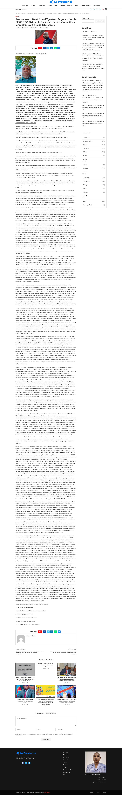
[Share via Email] (58, 48)
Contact (105, 792)
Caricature (94, 137)
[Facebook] (91, 9)
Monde (94, 165)
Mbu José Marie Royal (88, 95)
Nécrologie (94, 178)
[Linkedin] (100, 9)
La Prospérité (24, 27)
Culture (69, 6)
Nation (33, 6)
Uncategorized (94, 205)
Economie (42, 6)
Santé (55, 6)
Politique (25, 6)
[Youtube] (103, 9)
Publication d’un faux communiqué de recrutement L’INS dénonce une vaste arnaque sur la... (25, 679)
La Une (17, 16)
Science (94, 192)
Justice (94, 155)
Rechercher (85, 18)
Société (49, 6)
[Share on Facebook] (44, 48)
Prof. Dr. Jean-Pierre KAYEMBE (91, 80)
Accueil (17, 13)
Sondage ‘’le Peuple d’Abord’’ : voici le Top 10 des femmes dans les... (45, 665)
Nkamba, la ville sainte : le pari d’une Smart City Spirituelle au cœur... (25, 701)
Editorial (94, 152)
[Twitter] (94, 9)
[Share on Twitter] (47, 48)
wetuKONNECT (47, 792)
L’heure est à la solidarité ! (89, 31)
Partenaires (96, 6)
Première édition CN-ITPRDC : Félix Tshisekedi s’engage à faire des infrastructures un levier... (66, 701)
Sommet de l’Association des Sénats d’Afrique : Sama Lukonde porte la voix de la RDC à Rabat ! (93, 37)
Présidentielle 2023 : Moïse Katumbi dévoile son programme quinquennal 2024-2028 (92, 100)
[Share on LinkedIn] (51, 48)
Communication (85, 6)
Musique (62, 6)
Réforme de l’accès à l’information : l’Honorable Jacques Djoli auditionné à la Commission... (66, 679)
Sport (76, 6)
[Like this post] (40, 48)
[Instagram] (97, 9)
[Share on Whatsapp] (55, 48)
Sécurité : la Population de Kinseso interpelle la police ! (93, 108)
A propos (98, 792)
